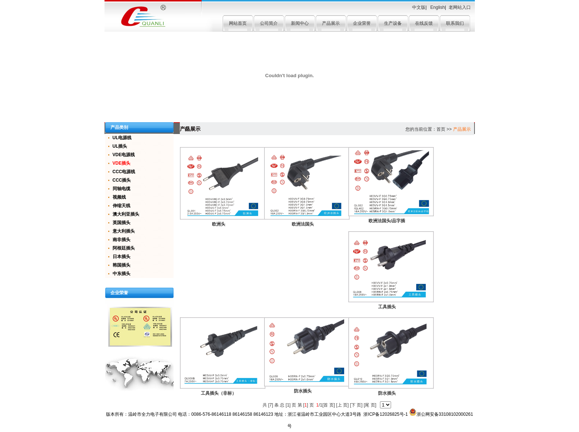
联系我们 (455, 23)
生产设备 (393, 23)
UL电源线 (122, 137)
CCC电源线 (124, 171)
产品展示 (331, 23)
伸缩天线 (121, 205)
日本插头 (121, 256)
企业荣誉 (362, 23)
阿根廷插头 (124, 248)
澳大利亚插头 (126, 214)
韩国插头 (121, 265)
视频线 (119, 197)
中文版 (418, 7)
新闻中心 (300, 23)
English (437, 7)
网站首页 (238, 23)
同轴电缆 (121, 188)
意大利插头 (124, 231)
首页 (440, 129)
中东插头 (121, 273)
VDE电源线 (124, 154)
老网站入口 (460, 7)
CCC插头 (122, 180)
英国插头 (121, 222)
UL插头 (120, 146)
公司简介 (269, 23)
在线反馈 (424, 23)
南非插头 (121, 239)
